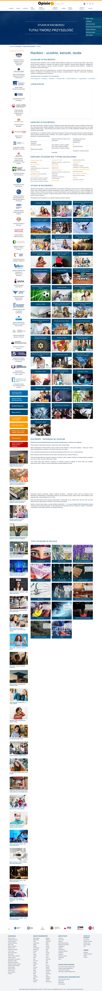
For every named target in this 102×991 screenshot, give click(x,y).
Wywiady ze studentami (13, 962)
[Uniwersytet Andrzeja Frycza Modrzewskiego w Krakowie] (19, 383)
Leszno (47, 955)
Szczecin (48, 972)
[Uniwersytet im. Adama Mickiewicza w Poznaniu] (19, 145)
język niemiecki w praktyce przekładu (60, 148)
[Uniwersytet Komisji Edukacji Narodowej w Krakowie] (19, 209)
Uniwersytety (61, 957)
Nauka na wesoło (11, 972)
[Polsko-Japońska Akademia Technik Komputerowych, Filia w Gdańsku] (19, 158)
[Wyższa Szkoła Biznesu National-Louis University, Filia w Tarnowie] (19, 321)
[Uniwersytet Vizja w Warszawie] (19, 122)
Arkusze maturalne (12, 941)
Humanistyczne (61, 949)
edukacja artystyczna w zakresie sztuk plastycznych (61, 139)
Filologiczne (60, 952)
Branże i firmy (61, 980)
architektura (33, 143)
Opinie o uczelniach (42, 8)
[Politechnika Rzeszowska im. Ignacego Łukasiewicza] (19, 308)
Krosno (47, 954)
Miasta (90, 8)
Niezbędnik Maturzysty (17, 405)
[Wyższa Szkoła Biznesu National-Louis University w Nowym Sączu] (19, 73)
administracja (34, 141)
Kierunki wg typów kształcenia (93, 26)
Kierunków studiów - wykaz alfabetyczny (17, 393)
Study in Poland (81, 8)
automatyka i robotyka (36, 144)
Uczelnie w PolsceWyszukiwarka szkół (17, 399)
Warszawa (48, 978)
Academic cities (87, 943)
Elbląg (47, 943)
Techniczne (60, 938)
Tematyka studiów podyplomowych (65, 968)
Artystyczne (60, 954)
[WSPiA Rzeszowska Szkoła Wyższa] (19, 283)
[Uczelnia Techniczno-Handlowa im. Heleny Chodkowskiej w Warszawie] (19, 59)
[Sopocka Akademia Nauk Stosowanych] (19, 97)
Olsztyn (34, 962)
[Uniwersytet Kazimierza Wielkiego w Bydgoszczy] (19, 257)
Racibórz (47, 967)
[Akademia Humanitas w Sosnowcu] (19, 345)
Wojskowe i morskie (62, 955)
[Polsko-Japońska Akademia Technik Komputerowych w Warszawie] (19, 109)
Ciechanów (48, 941)
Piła (46, 964)
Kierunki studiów (54, 8)
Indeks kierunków (90, 24)
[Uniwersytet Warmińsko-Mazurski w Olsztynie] (19, 333)
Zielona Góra (48, 981)
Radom (34, 968)
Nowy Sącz (48, 959)
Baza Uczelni (11, 944)
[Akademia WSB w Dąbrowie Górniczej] (19, 233)
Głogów (34, 946)
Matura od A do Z (16, 412)
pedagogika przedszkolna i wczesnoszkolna (79, 139)
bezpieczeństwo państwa (37, 149)
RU (92, 3)
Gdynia (47, 944)
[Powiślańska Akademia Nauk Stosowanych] (19, 171)
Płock (34, 965)
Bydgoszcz (48, 939)
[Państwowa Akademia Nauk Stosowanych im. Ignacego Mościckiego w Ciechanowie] (19, 195)
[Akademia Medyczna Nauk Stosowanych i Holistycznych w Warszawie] (19, 270)
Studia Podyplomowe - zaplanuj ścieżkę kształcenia (17, 444)
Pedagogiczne (61, 946)
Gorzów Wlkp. (36, 947)
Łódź (34, 959)
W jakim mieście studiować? (29, 46)
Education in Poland (88, 941)
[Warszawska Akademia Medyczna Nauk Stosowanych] (19, 295)
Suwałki (34, 972)
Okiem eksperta (61, 984)
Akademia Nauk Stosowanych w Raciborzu (45, 76)
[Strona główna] (51, 4)
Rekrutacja (52, 78)
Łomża (47, 957)
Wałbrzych (48, 976)
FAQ (84, 946)
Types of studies (87, 944)
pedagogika (54, 152)
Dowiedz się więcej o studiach (14, 964)
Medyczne (60, 941)
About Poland (86, 939)
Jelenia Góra (35, 949)
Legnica (34, 955)
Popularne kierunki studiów (13, 965)
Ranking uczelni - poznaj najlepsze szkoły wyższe (18, 431)
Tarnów (34, 975)
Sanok (34, 970)
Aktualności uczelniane (18, 425)
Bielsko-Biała (36, 939)
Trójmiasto (35, 976)
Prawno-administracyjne (63, 943)
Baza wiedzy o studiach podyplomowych (66, 971)
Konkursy (85, 957)
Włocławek (35, 980)
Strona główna (18, 46)
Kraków (34, 954)
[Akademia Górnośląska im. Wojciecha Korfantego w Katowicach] (19, 357)
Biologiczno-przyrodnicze (63, 944)
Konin (34, 952)
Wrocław (47, 980)
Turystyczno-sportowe (62, 951)
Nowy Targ (35, 960)
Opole (47, 962)
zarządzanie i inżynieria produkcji (81, 150)
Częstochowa (36, 943)
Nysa (47, 960)
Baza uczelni (33, 8)
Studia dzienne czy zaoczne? (14, 959)
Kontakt (85, 955)
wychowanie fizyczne (78, 146)
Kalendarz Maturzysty (12, 943)
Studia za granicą (16, 438)
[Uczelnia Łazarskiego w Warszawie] (19, 221)
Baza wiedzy (61, 982)
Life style (10, 973)
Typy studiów (89, 35)
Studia (18, 8)
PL (87, 3)
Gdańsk (34, 944)
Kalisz (47, 949)
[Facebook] (84, 4)
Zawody (64, 8)
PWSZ (59, 959)
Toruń (47, 975)
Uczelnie (25, 8)
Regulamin (86, 952)
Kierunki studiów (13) (72, 78)
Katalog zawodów (11, 968)
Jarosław (47, 947)
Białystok (48, 938)
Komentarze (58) (61, 78)
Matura (11, 8)
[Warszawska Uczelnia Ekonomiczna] (19, 182)
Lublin (34, 957)
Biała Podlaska (36, 938)
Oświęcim (35, 964)
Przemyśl (35, 967)
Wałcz (34, 978)
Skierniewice (48, 970)
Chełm (34, 941)
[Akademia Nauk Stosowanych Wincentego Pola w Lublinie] (19, 370)
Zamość (35, 981)
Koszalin (47, 952)
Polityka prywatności (88, 953)
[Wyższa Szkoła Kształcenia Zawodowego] (19, 85)
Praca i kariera (70, 8)
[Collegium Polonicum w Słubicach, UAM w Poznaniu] (19, 245)
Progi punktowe (83, 78)
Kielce (47, 951)
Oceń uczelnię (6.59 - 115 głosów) (40, 78)
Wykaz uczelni (89, 18)
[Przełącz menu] (84, 18)
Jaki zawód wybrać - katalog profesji (17, 418)
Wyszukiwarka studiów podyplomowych (66, 966)
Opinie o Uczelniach (12, 946)
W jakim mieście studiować (64, 970)
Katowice (35, 951)
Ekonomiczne (61, 939)
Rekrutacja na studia (12, 960)
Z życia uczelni (11, 951)
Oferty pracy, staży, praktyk (64, 979)
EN (90, 3)
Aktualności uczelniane (13, 949)
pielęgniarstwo (76, 142)
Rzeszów (48, 968)
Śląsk (34, 973)
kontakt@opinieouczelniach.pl (76, 989)
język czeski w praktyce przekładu (60, 146)
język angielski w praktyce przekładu (60, 144)
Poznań (47, 965)
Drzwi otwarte (92, 78)
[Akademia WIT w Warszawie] (19, 134)
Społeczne (60, 947)
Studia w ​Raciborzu (91, 29)
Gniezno (47, 946)
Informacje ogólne (90, 32)
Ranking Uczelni (11, 947)
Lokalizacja (89, 21)
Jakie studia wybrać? (12, 952)
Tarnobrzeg (48, 973)
